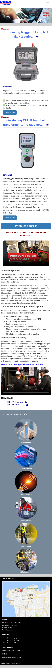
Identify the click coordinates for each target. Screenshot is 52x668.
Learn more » (10, 113)
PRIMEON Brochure (16, 402)
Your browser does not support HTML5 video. (26, 253)
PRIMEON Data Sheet (17, 405)
